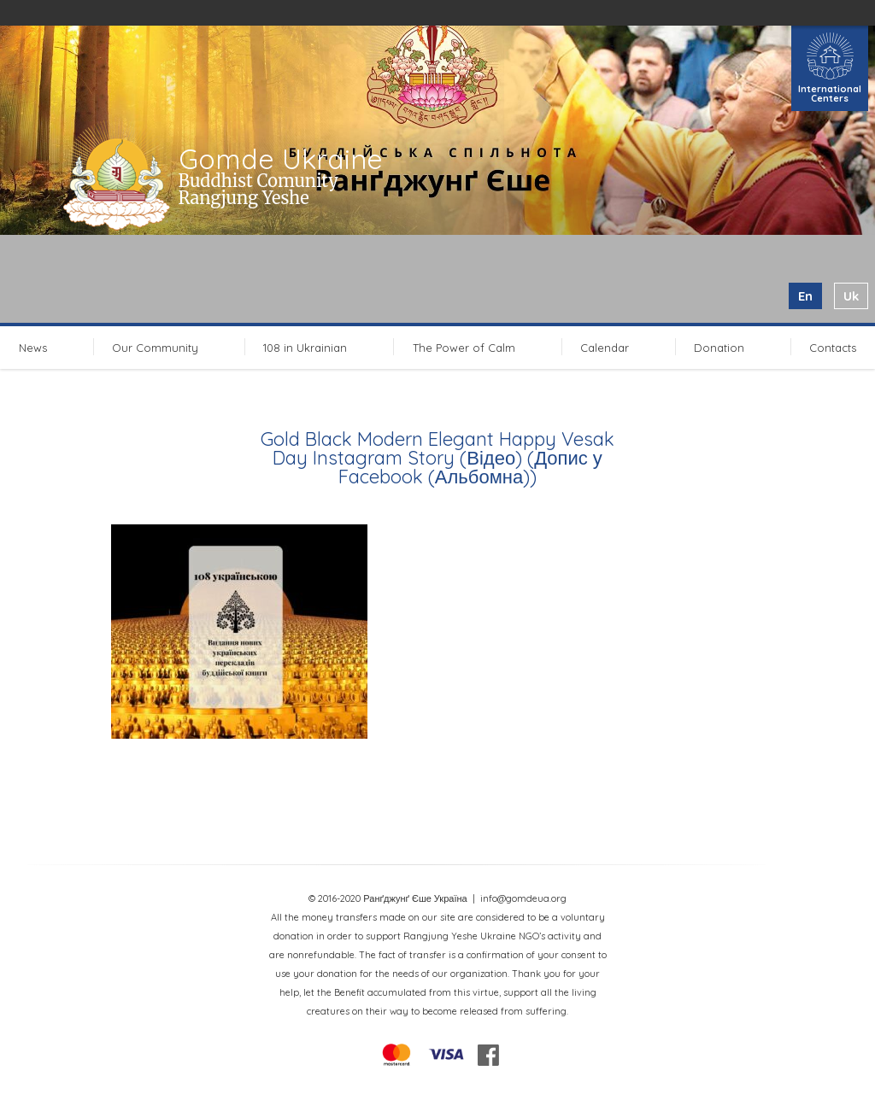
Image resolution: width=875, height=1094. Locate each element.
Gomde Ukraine (281, 159)
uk (851, 296)
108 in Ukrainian (305, 347)
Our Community (155, 347)
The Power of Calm (464, 347)
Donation (719, 347)
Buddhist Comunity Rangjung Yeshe (258, 189)
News (33, 347)
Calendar (604, 347)
